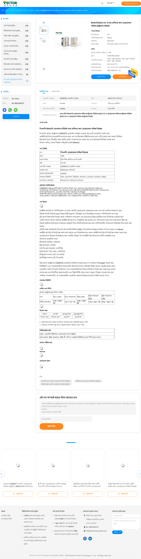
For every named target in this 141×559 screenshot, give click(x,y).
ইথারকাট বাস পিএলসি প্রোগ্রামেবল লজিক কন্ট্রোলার (55, 381)
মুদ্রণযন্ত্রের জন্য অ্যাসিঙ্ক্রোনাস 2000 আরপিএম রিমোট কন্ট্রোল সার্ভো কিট (66, 532)
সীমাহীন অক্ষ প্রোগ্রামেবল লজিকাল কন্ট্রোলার (88, 381)
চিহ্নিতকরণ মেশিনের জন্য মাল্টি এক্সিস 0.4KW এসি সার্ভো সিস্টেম (65, 517)
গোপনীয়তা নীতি (6, 519)
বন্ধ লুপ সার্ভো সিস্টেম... (16, 46)
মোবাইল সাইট (5, 516)
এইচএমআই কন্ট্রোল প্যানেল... (16, 74)
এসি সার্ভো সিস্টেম (58, 511)
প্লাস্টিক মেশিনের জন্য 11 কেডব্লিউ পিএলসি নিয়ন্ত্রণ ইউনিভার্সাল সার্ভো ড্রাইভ (35, 540)
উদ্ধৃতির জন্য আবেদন (131, 3)
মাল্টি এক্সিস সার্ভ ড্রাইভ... (16, 36)
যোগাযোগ (16, 116)
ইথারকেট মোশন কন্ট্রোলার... (16, 64)
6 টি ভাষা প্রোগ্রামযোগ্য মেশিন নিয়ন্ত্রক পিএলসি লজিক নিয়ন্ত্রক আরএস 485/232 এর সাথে (52, 486)
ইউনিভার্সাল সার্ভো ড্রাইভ (30, 511)
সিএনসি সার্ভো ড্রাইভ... (16, 59)
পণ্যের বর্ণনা (55, 91)
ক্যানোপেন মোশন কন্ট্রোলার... (16, 69)
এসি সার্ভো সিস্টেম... (16, 41)
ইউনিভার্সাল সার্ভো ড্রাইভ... (16, 31)
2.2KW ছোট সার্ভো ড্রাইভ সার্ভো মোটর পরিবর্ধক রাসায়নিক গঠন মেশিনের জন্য (34, 519)
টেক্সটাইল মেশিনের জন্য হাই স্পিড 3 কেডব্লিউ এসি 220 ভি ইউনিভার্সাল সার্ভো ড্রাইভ (35, 530)
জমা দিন (51, 426)
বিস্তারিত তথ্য (44, 91)
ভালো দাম (101, 77)
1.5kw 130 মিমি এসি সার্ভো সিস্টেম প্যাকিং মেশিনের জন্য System (65, 524)
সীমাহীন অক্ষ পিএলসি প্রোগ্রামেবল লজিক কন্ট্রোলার (55, 384)
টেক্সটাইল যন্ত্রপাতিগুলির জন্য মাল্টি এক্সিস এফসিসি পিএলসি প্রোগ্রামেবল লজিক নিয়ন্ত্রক (87, 486)
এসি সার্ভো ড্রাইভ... (16, 26)
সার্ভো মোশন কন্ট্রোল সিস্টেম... (16, 52)
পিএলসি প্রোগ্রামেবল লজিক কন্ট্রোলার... (16, 80)
